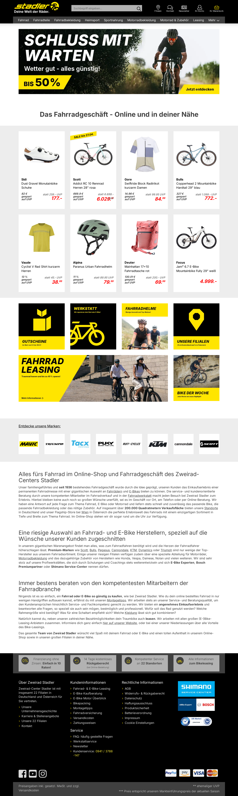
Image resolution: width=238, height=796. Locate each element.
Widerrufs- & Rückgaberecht (145, 693)
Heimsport (92, 20)
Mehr (212, 20)
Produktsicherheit (137, 708)
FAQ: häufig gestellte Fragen (93, 736)
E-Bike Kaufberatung (87, 693)
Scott (84, 550)
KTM (133, 550)
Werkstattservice (85, 741)
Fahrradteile (41, 20)
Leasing (198, 20)
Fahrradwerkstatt (140, 495)
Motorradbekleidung (141, 20)
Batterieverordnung (138, 713)
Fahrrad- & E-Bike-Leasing (91, 688)
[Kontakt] (170, 9)
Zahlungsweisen (84, 723)
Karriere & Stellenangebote (40, 716)
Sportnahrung (113, 20)
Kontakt (27, 726)
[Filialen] (158, 9)
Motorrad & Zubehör (174, 20)
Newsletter (80, 746)
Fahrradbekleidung (67, 20)
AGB (128, 688)
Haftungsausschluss (138, 703)
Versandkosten (83, 718)
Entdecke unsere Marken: (40, 426)
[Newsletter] (184, 9)
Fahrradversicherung (87, 713)
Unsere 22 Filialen (34, 721)
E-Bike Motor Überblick (89, 698)
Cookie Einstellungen (139, 723)
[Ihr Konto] (199, 9)
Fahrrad (23, 20)
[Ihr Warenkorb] (216, 8)
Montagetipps (82, 708)
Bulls (93, 550)
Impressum (132, 718)
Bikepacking (81, 703)
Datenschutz (133, 698)
